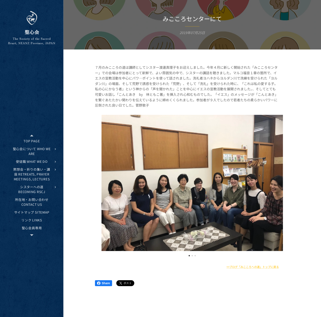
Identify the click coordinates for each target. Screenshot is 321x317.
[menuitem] (31, 141)
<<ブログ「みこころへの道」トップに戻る (252, 267)
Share (103, 283)
